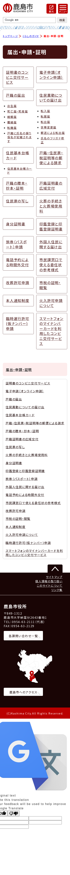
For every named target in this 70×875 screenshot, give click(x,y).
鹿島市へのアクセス (23, 692)
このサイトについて (50, 585)
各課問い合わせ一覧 (23, 636)
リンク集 (57, 589)
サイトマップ (54, 576)
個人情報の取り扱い (49, 581)
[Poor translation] (14, 813)
